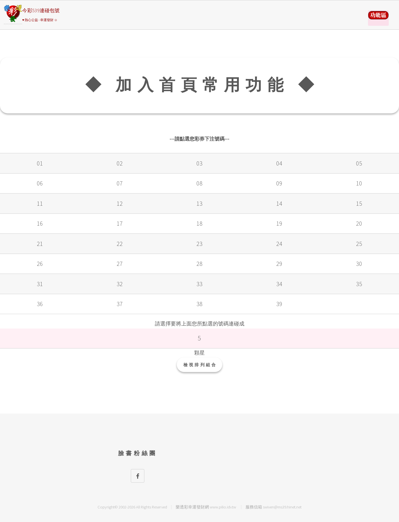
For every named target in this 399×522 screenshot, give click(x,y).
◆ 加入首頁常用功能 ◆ (202, 85)
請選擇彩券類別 (378, 18)
